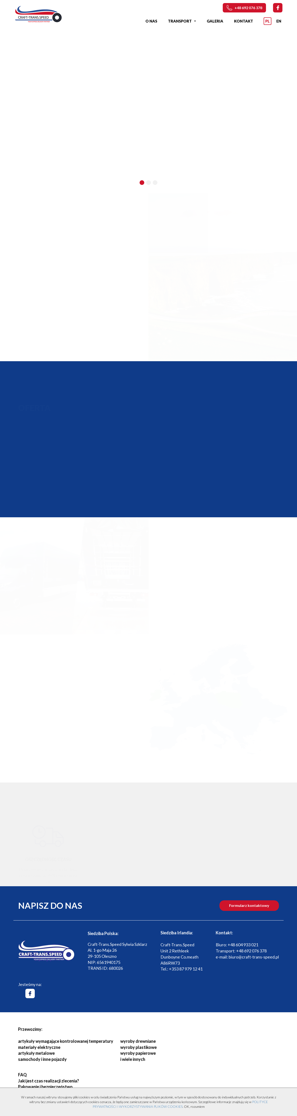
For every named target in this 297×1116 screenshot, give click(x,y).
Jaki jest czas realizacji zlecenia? (48, 1080)
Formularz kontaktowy (249, 905)
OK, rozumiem (194, 1106)
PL (267, 21)
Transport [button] (182, 21)
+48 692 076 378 (244, 8)
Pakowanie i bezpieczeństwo (45, 1086)
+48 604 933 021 (243, 944)
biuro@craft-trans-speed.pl (254, 956)
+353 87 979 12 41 (186, 968)
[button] (142, 182)
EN (278, 21)
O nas (151, 21)
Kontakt (243, 21)
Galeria (215, 21)
